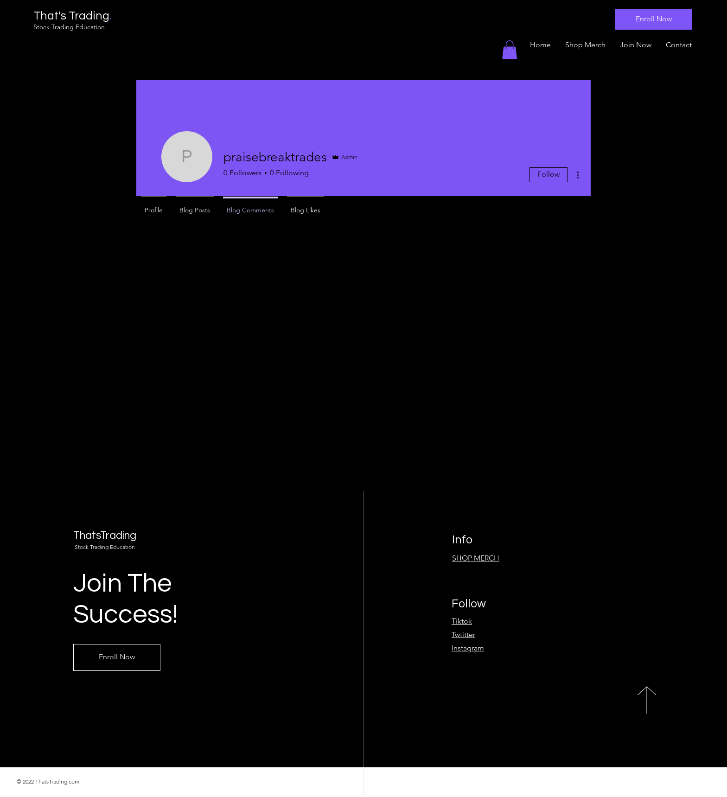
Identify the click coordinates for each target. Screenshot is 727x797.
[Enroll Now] (653, 19)
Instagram (468, 648)
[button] (509, 49)
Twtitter (463, 634)
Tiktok (462, 621)
